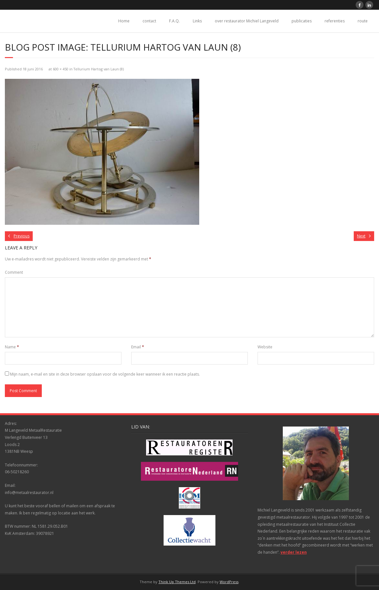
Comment (14, 272)
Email (137, 347)
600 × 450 (60, 68)
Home (124, 21)
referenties (335, 21)
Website (265, 347)
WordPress (229, 581)
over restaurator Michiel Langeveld (247, 21)
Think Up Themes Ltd (177, 581)
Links (197, 21)
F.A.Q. (174, 21)
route (363, 21)
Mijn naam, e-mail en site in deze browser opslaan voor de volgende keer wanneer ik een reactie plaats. (105, 374)
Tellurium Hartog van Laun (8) (99, 68)
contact (149, 21)
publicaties (302, 21)
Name (12, 347)
